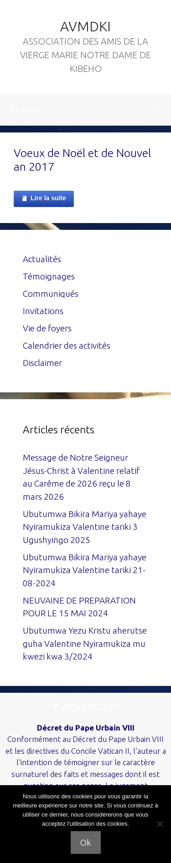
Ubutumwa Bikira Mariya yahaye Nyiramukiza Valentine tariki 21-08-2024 (84, 570)
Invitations (43, 311)
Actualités (42, 259)
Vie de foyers (47, 328)
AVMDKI (85, 26)
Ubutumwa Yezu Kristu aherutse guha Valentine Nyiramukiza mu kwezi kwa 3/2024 (85, 643)
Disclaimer (42, 363)
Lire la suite (43, 198)
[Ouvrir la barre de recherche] (158, 110)
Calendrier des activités (66, 345)
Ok (85, 843)
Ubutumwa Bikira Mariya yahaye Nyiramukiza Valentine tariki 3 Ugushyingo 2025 (84, 527)
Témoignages (49, 276)
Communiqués (50, 294)
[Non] (159, 823)
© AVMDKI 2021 (85, 707)
